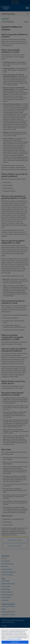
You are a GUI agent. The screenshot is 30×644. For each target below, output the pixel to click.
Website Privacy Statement (14, 639)
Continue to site (15, 642)
